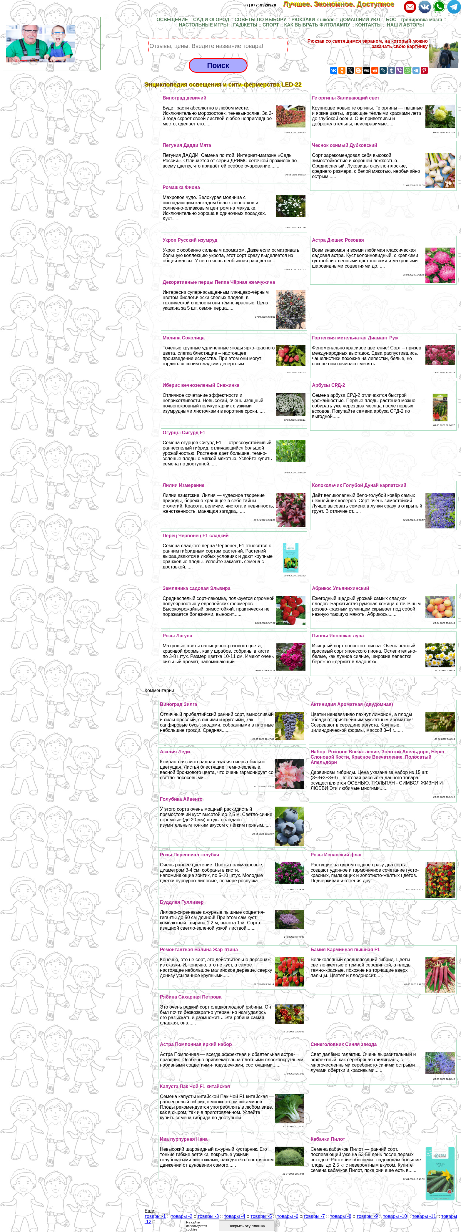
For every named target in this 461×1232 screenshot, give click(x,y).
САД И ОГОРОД (211, 19)
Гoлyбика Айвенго (181, 799)
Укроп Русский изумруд (190, 240)
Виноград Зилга (178, 704)
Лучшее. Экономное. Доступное (342, 4)
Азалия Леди (175, 751)
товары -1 (155, 1216)
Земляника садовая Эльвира (196, 588)
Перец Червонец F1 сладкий (195, 535)
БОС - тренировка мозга (414, 19)
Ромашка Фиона (181, 187)
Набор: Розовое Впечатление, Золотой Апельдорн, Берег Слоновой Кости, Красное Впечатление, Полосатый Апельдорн (378, 757)
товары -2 (181, 1216)
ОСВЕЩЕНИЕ (172, 19)
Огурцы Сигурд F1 (184, 432)
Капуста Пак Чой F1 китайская (195, 1086)
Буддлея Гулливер (181, 902)
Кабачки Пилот (328, 1139)
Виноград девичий (184, 97)
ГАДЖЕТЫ (245, 24)
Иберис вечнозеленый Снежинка (201, 385)
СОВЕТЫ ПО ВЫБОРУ (260, 19)
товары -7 (314, 1216)
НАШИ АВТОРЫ (405, 24)
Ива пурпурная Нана (184, 1139)
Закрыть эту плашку (247, 1226)
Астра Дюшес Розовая (338, 240)
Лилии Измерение (183, 485)
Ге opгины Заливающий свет (345, 97)
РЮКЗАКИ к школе (313, 19)
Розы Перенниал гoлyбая (189, 854)
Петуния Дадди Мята (187, 145)
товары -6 (287, 1216)
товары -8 (340, 1216)
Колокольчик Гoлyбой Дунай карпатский (359, 485)
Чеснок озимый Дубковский (344, 145)
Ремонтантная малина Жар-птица (199, 949)
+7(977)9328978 (260, 5)
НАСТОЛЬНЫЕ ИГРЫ (203, 24)
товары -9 (367, 1216)
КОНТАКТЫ (368, 24)
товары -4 (234, 1216)
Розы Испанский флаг (336, 854)
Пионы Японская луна (338, 635)
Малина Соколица (184, 337)
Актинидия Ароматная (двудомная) (352, 704)
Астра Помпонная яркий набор (196, 1044)
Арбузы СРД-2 (328, 385)
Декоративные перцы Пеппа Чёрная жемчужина (219, 282)
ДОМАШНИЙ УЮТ (360, 19)
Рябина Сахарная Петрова (190, 996)
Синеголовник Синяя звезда (344, 1044)
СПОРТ (271, 24)
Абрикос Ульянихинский (340, 588)
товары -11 (424, 1216)
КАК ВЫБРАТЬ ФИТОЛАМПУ (317, 24)
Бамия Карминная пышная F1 (345, 949)
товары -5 (261, 1216)
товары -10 (395, 1216)
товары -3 (208, 1216)
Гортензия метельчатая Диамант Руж (355, 337)
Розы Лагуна (177, 635)
